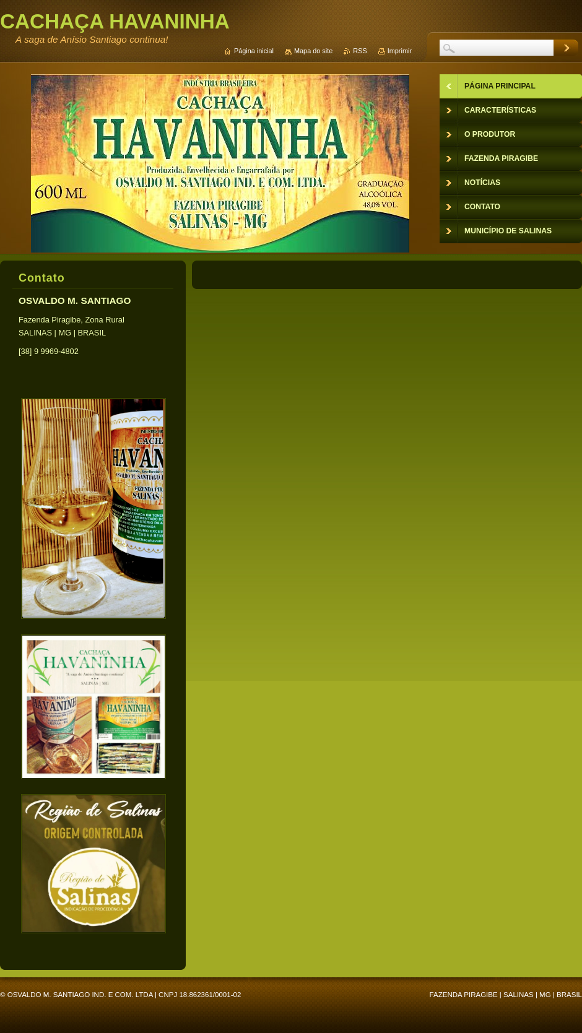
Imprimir (400, 50)
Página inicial (254, 50)
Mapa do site (313, 50)
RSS (360, 50)
